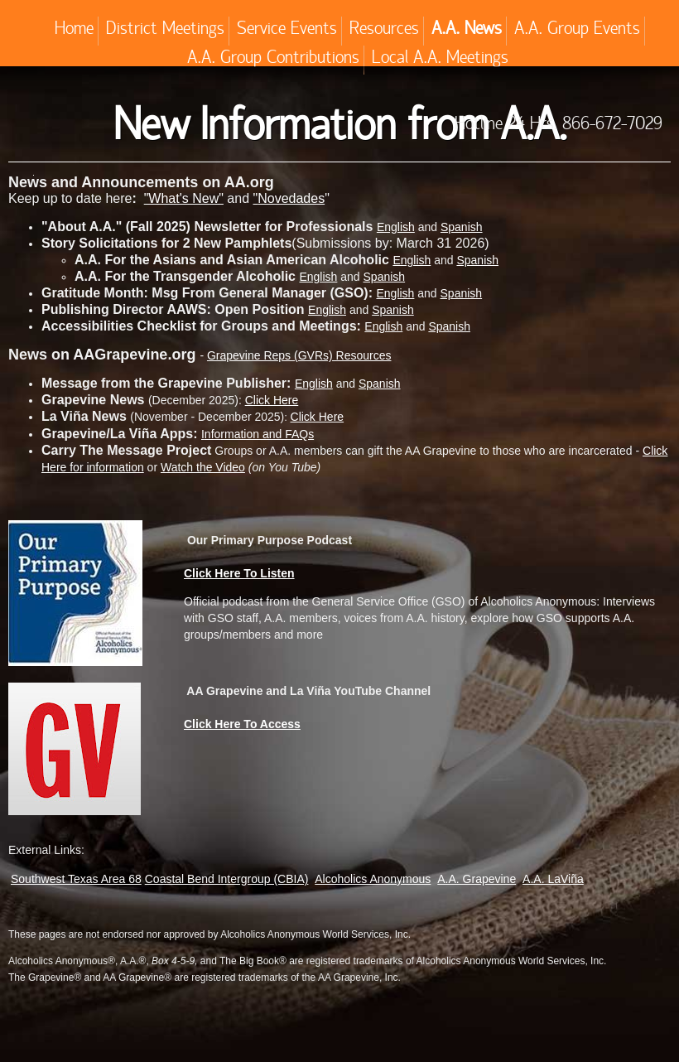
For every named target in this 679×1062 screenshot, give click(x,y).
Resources (384, 30)
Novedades (291, 198)
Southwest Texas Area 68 (76, 879)
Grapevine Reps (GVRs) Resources (299, 355)
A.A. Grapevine (476, 879)
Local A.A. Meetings (440, 59)
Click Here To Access (242, 724)
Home (74, 30)
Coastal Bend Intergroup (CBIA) (227, 879)
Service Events (287, 30)
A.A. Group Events (577, 30)
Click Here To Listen (239, 573)
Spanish (462, 227)
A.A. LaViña (553, 879)
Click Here (272, 400)
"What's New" (184, 198)
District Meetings (165, 30)
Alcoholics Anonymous (373, 879)
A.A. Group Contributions (273, 59)
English (411, 260)
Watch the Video (203, 467)
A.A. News (466, 30)
